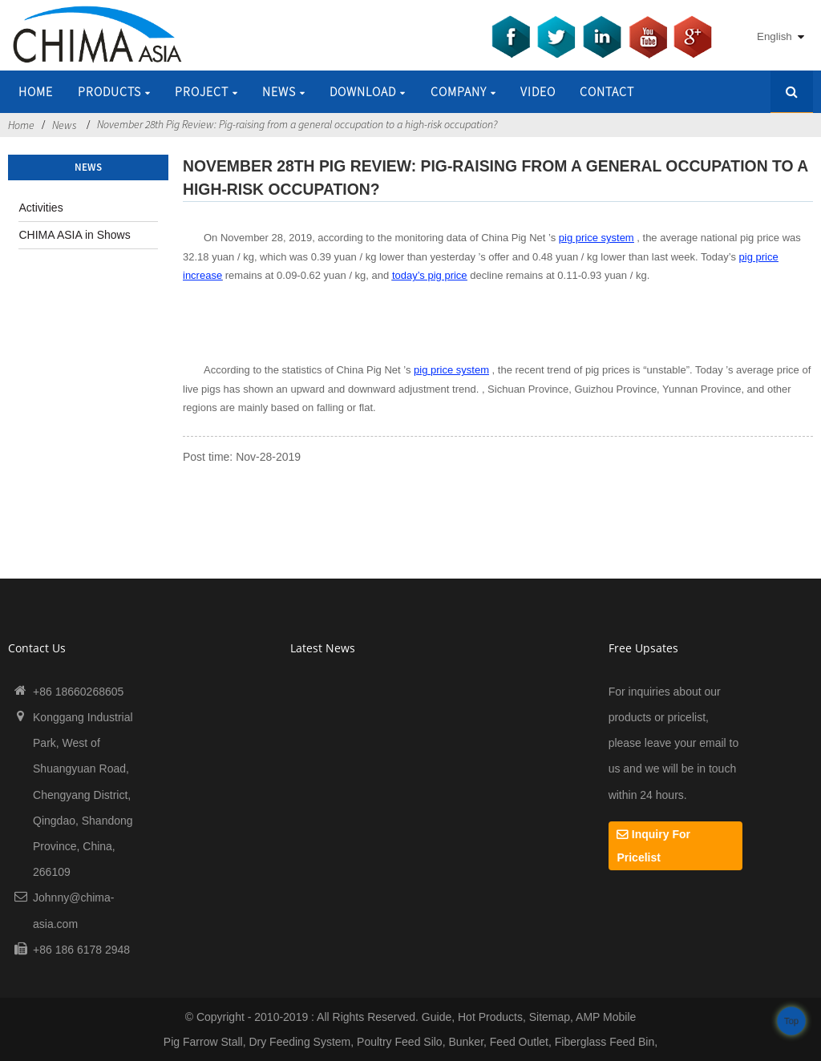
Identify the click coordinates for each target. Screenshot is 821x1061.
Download (368, 91)
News (283, 91)
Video (538, 91)
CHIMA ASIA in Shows (74, 234)
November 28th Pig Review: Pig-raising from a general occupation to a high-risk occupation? (297, 124)
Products (114, 91)
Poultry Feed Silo (400, 1041)
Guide (436, 1017)
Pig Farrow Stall (203, 1041)
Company (463, 91)
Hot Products (490, 1017)
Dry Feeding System (299, 1041)
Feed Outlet (519, 1041)
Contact (607, 91)
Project (206, 91)
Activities (40, 207)
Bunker (465, 1041)
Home (35, 91)
